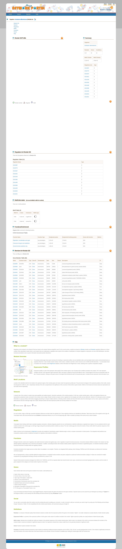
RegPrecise (52, 363)
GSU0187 (87, 73)
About (105, 4)
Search (19, 14)
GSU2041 (87, 96)
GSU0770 (87, 71)
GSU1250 (87, 91)
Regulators (16, 26)
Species (28, 14)
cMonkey (82, 349)
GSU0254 (87, 94)
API (114, 4)
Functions (16, 30)
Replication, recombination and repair (21, 240)
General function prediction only (20, 246)
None (33, 263)
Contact (109, 4)
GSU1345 (87, 79)
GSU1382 (87, 82)
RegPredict (34, 431)
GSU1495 (87, 85)
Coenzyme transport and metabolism (21, 243)
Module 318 (16, 23)
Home (10, 14)
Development (70, 541)
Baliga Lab (49, 541)
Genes (15, 32)
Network (15, 25)
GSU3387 (87, 68)
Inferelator (93, 349)
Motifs (15, 28)
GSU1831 (87, 76)
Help (37, 14)
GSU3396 (87, 88)
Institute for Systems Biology (59, 541)
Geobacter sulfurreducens (21, 19)
